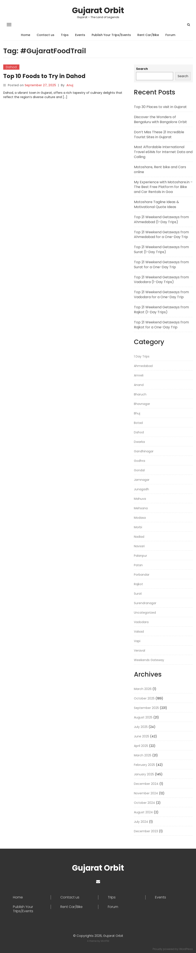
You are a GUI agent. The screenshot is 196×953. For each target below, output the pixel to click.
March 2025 (142, 755)
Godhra (139, 461)
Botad (138, 423)
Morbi (138, 527)
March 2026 (143, 689)
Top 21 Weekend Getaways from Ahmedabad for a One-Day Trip (161, 235)
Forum (170, 35)
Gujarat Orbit (98, 10)
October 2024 (144, 803)
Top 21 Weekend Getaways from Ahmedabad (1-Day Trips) (161, 219)
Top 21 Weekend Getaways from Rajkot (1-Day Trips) (161, 310)
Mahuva (140, 499)
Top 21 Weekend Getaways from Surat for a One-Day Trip (161, 265)
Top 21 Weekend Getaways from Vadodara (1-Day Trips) (161, 280)
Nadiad (139, 536)
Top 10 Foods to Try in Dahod (44, 76)
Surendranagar (145, 603)
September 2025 (146, 708)
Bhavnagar (142, 404)
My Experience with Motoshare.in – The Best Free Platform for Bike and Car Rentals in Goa (163, 187)
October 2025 (144, 698)
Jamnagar (141, 480)
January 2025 (144, 774)
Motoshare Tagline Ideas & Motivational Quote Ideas (156, 204)
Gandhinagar (144, 451)
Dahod (11, 67)
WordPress (186, 949)
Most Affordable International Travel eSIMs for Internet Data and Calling (163, 151)
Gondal (139, 470)
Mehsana (141, 508)
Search (142, 69)
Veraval (139, 650)
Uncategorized (145, 612)
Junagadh (141, 489)
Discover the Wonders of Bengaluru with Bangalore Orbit (160, 119)
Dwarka (139, 442)
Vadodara (141, 622)
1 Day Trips (141, 356)
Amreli (138, 375)
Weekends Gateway (149, 660)
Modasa (140, 518)
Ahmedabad (143, 366)
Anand (139, 385)
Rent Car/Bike (148, 35)
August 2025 (143, 717)
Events (80, 35)
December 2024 (146, 784)
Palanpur (140, 555)
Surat (138, 593)
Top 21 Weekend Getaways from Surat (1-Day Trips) (161, 249)
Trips (65, 35)
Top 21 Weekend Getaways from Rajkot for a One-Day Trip (161, 325)
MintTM (105, 941)
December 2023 (146, 831)
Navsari (139, 546)
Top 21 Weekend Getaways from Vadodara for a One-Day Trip (161, 294)
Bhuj (137, 413)
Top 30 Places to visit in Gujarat (160, 106)
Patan (138, 565)
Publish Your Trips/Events (111, 35)
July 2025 (141, 727)
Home (25, 35)
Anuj (69, 85)
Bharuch (140, 394)
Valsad (139, 631)
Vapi (137, 641)
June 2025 (141, 736)
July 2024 (141, 822)
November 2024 (146, 793)
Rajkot (138, 584)
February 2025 (144, 765)
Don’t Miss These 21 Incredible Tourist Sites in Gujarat (159, 135)
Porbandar (141, 574)
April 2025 (141, 746)
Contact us (45, 35)
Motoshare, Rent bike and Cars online (160, 169)
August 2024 (143, 812)
